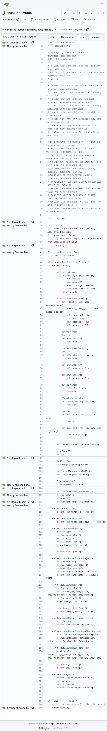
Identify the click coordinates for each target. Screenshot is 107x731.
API (66, 728)
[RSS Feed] (65, 12)
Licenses (57, 728)
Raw (53, 37)
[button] (32, 42)
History (82, 37)
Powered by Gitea (38, 723)
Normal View (67, 37)
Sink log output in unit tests (22, 222)
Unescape (96, 37)
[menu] (44, 728)
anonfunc (13, 12)
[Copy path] (87, 29)
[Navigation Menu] (102, 4)
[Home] (6, 4)
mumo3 (28, 12)
